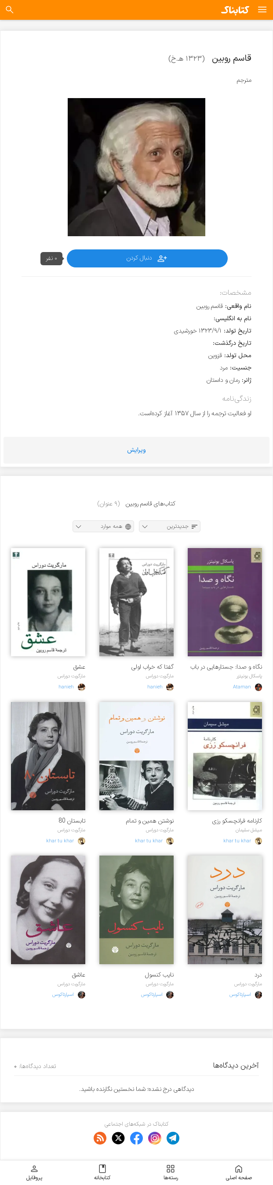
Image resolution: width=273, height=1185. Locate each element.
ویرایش (136, 450)
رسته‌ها (171, 1172)
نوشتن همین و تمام (150, 821)
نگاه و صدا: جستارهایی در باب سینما (226, 667)
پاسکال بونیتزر (249, 676)
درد (258, 975)
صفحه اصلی (239, 1172)
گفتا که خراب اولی (152, 667)
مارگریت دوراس (160, 676)
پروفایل (34, 1172)
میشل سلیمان (249, 830)
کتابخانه (102, 1172)
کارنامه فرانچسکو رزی (237, 821)
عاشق (78, 975)
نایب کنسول (159, 975)
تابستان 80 (71, 821)
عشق (79, 667)
